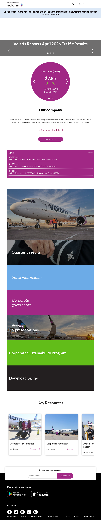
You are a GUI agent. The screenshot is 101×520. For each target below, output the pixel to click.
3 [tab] (53, 53)
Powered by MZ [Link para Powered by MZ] (53, 516)
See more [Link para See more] (50, 139)
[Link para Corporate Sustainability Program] (50, 352)
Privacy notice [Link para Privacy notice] (89, 516)
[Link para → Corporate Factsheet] (50, 130)
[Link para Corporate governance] (50, 302)
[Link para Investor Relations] (15, 4)
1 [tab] (47, 53)
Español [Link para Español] (82, 4)
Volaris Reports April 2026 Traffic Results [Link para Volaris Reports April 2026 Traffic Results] (51, 44)
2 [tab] (50, 53)
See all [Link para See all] (90, 153)
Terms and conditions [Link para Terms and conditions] (72, 516)
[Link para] (17, 496)
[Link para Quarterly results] (50, 252)
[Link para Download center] (50, 378)
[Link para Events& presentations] (50, 327)
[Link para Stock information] (50, 277)
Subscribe (65, 475)
